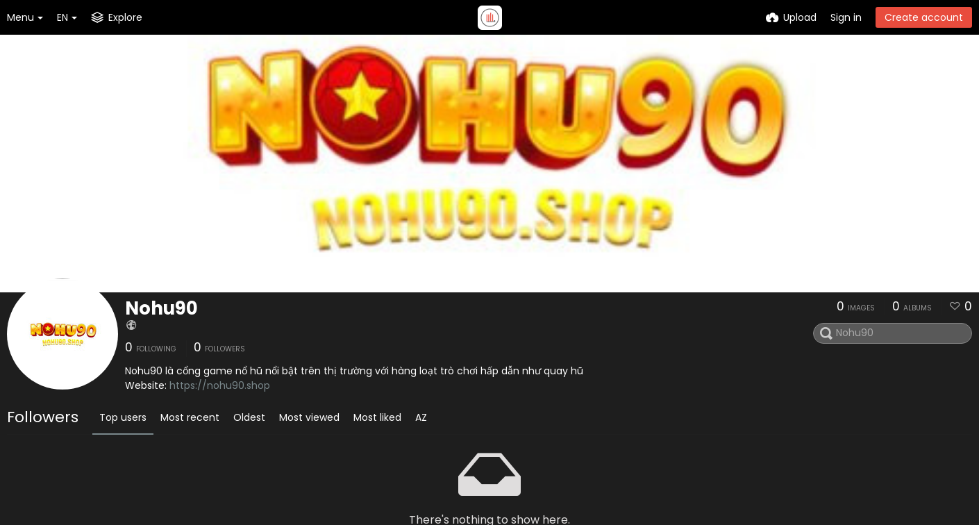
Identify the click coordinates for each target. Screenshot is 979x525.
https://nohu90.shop (219, 385)
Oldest (249, 417)
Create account (924, 17)
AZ (421, 417)
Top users (123, 417)
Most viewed (309, 417)
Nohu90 (161, 308)
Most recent (189, 417)
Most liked (377, 417)
